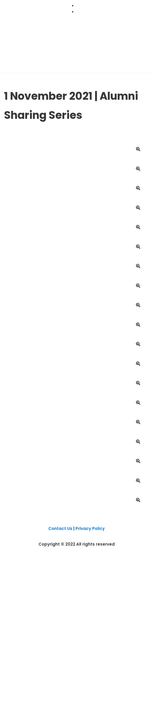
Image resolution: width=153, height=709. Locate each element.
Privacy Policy (90, 528)
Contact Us (60, 528)
